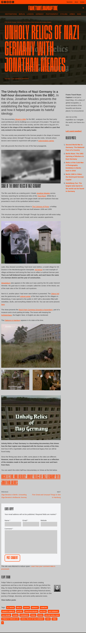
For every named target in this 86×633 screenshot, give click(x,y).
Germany (40, 14)
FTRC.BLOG (8, 22)
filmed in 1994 (20, 119)
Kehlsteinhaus (6, 315)
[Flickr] (8, 2)
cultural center (25, 296)
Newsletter (70, 2)
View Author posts (8, 600)
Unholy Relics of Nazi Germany (32, 619)
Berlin (22, 14)
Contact (82, 2)
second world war (52, 615)
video (48, 619)
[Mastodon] (2, 2)
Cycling (64, 14)
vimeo (54, 619)
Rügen (40, 615)
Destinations (11, 14)
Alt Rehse (38, 270)
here (3, 304)
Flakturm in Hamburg (12, 320)
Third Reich (41, 196)
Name (7, 520)
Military (43, 611)
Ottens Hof (55, 294)
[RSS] (13, 2)
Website (44, 520)
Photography (52, 14)
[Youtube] (10, 2)
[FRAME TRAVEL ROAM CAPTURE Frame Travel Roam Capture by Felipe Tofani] (43, 8)
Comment (9, 529)
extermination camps (46, 141)
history (20, 611)
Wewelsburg (5, 283)
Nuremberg (24, 615)
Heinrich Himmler (8, 611)
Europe (14, 22)
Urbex (72, 14)
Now (79, 14)
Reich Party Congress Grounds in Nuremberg (36, 310)
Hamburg (44, 607)
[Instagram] (5, 2)
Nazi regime (6, 615)
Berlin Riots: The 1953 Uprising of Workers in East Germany (75, 156)
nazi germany (53, 611)
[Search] (83, 8)
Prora (33, 615)
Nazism (15, 615)
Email (25, 520)
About (76, 2)
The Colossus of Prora (40, 206)
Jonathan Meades (43, 193)
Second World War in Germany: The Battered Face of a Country (75, 147)
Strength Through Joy (10, 619)
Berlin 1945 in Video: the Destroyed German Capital (75, 177)
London (30, 14)
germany (35, 607)
